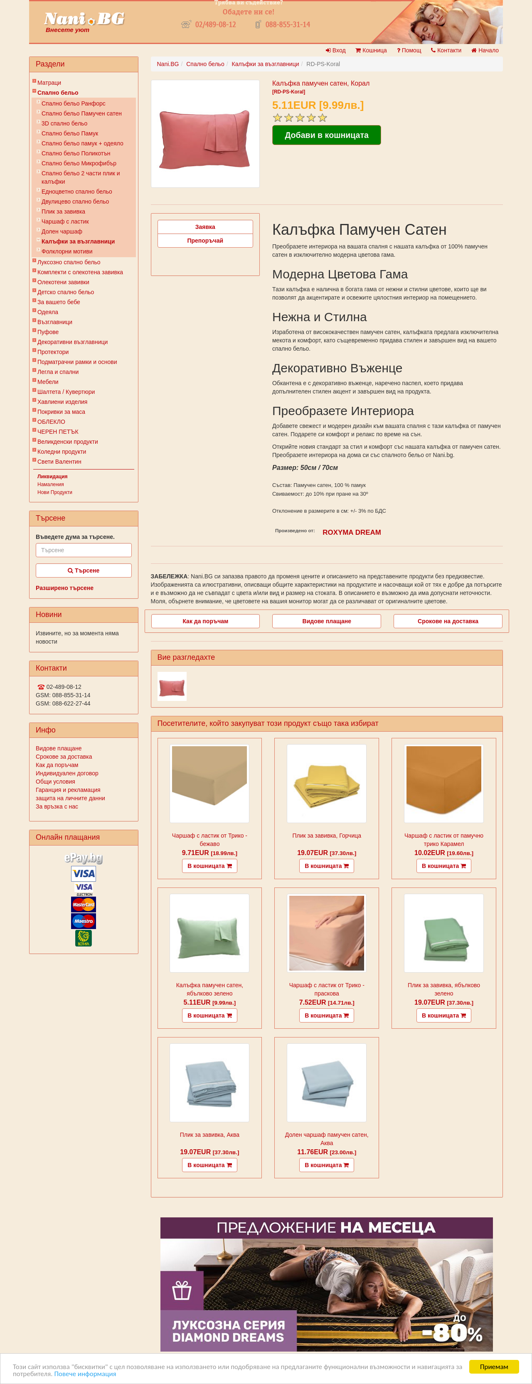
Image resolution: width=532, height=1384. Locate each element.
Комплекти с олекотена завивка (80, 272)
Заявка (205, 227)
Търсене (83, 570)
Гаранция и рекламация (68, 790)
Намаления (50, 484)
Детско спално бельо (65, 292)
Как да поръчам (57, 765)
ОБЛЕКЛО (51, 421)
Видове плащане (58, 748)
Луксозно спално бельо (69, 262)
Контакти (446, 50)
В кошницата (209, 866)
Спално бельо (58, 92)
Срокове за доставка (64, 756)
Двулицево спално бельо (75, 201)
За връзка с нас (57, 806)
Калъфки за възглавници (78, 241)
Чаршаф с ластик (65, 221)
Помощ (409, 50)
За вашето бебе (58, 302)
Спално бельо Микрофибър (79, 163)
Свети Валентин (59, 461)
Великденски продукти (67, 441)
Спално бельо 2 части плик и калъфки (81, 177)
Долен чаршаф (62, 231)
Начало (485, 50)
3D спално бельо (64, 123)
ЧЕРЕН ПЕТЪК (58, 431)
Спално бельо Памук (70, 133)
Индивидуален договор (67, 773)
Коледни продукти (61, 451)
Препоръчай (205, 240)
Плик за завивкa (63, 211)
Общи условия (55, 781)
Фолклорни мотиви (67, 251)
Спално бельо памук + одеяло (82, 143)
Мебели (48, 382)
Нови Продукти (54, 492)
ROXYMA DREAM (352, 532)
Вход (336, 50)
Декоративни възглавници (72, 342)
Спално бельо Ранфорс (74, 103)
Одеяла (47, 312)
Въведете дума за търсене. (75, 536)
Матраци (49, 82)
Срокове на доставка (448, 621)
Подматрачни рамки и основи (77, 362)
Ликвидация (52, 476)
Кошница (371, 50)
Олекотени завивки (63, 282)
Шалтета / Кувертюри (66, 391)
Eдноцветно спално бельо (77, 191)
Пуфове (48, 332)
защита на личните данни (70, 798)
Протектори (53, 352)
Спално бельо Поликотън (76, 153)
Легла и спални (58, 372)
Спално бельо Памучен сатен (82, 113)
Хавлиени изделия (62, 401)
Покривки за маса (61, 411)
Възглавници (54, 322)
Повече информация (85, 1375)
